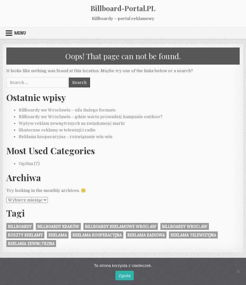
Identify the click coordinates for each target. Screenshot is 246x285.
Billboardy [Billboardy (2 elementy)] (20, 226)
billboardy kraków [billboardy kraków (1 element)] (58, 226)
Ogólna (26, 163)
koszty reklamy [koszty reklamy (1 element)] (25, 235)
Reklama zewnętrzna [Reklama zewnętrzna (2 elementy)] (31, 243)
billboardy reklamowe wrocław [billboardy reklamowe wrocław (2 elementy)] (120, 226)
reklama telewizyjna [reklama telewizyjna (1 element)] (193, 235)
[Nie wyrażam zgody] (238, 271)
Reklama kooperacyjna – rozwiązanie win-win (65, 136)
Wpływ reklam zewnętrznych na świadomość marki (72, 123)
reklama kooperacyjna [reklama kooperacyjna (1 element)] (97, 235)
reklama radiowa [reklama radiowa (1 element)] (146, 235)
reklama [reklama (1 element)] (58, 235)
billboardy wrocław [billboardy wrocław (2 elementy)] (184, 226)
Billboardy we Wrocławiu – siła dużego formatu (67, 110)
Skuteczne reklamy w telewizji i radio (57, 130)
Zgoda (125, 275)
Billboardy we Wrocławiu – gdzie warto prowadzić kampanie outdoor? (91, 116)
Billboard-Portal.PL (123, 8)
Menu (20, 32)
